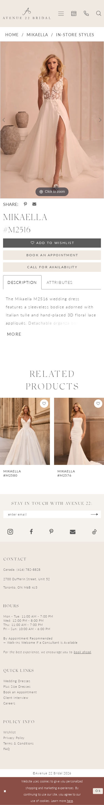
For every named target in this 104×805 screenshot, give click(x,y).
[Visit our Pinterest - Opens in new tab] (51, 532)
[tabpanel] (52, 120)
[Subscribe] (94, 514)
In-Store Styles (75, 34)
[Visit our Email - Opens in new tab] (72, 532)
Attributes (60, 282)
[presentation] (25, 431)
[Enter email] (52, 514)
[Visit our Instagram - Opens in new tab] (10, 531)
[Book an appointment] (74, 13)
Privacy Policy (14, 738)
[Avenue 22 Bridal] (27, 13)
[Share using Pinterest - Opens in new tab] (25, 204)
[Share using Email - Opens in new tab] (34, 204)
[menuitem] (61, 13)
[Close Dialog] (5, 791)
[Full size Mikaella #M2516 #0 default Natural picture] (52, 120)
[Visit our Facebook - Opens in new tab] (31, 532)
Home (12, 34)
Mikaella (37, 34)
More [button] (14, 333)
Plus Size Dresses (17, 686)
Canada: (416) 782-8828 (21, 569)
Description (22, 282)
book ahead (82, 652)
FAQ (6, 749)
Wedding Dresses (17, 681)
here (70, 800)
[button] (61, 13)
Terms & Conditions (18, 743)
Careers (9, 703)
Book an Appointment (52, 255)
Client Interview (15, 698)
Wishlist (9, 732)
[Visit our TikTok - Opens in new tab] (94, 532)
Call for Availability (52, 267)
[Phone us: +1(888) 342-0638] (86, 13)
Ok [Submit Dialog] (98, 791)
